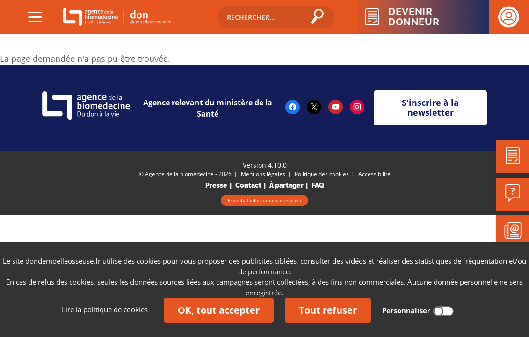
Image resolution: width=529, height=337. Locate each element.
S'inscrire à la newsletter (430, 107)
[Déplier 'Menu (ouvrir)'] (35, 17)
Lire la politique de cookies (105, 309)
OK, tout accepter (219, 310)
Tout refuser (328, 310)
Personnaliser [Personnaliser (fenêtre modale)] (406, 310)
